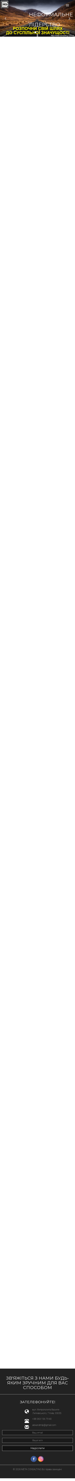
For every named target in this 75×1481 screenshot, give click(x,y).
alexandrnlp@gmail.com (44, 1425)
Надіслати (38, 1448)
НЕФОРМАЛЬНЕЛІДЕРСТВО (51, 13)
